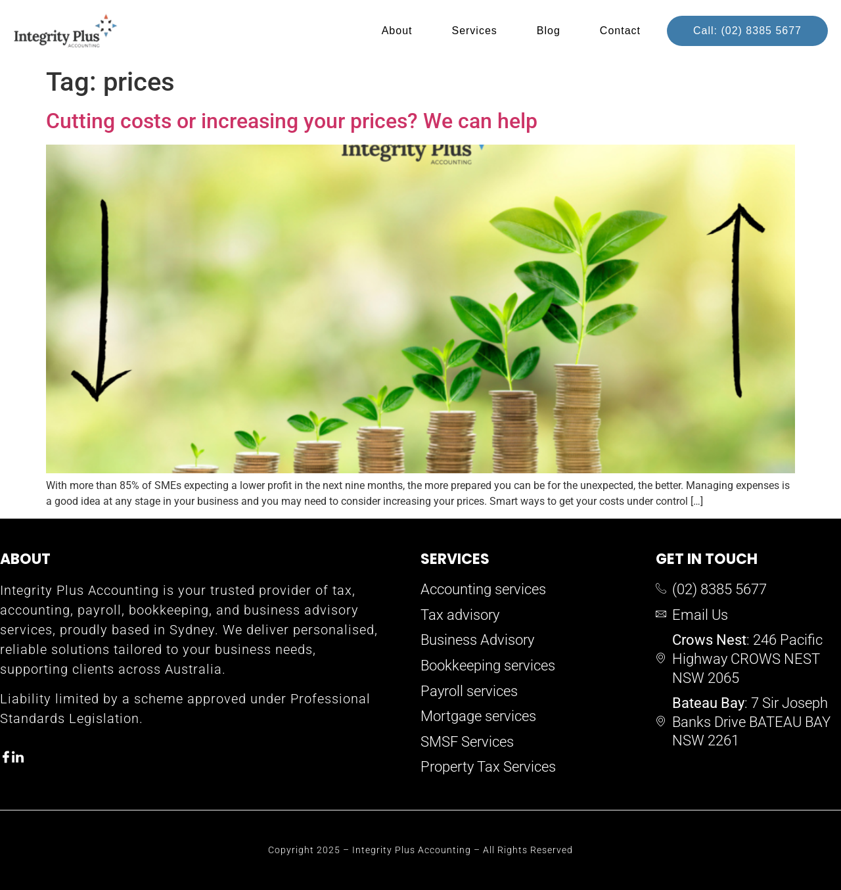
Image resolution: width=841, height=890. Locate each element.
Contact (620, 30)
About (397, 30)
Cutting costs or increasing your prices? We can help (291, 120)
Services (474, 30)
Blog (548, 30)
